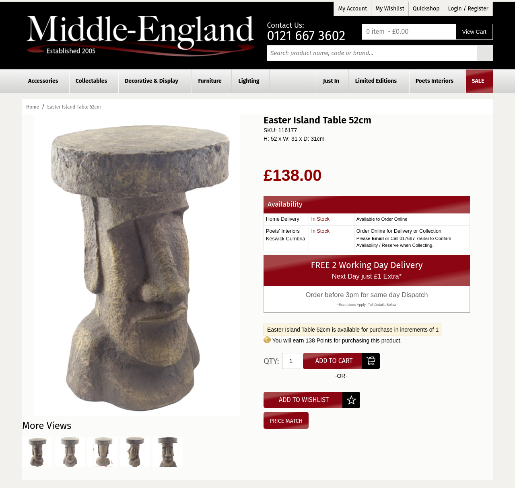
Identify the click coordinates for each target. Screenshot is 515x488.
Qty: (271, 361)
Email (378, 238)
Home (32, 107)
